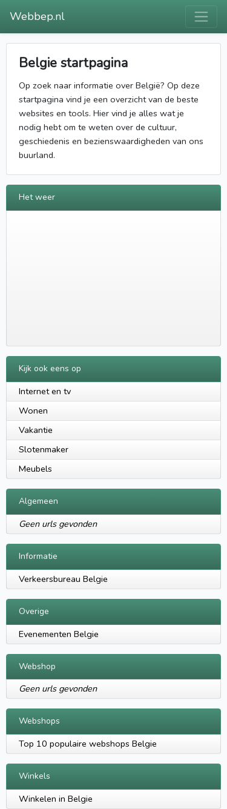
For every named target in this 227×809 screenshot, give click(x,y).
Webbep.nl (37, 16)
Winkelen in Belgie (56, 799)
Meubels (35, 469)
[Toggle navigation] (201, 16)
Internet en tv (45, 391)
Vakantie (36, 430)
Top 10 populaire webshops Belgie (88, 744)
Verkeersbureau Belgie (63, 579)
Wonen (33, 410)
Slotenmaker (43, 449)
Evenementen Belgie (59, 634)
